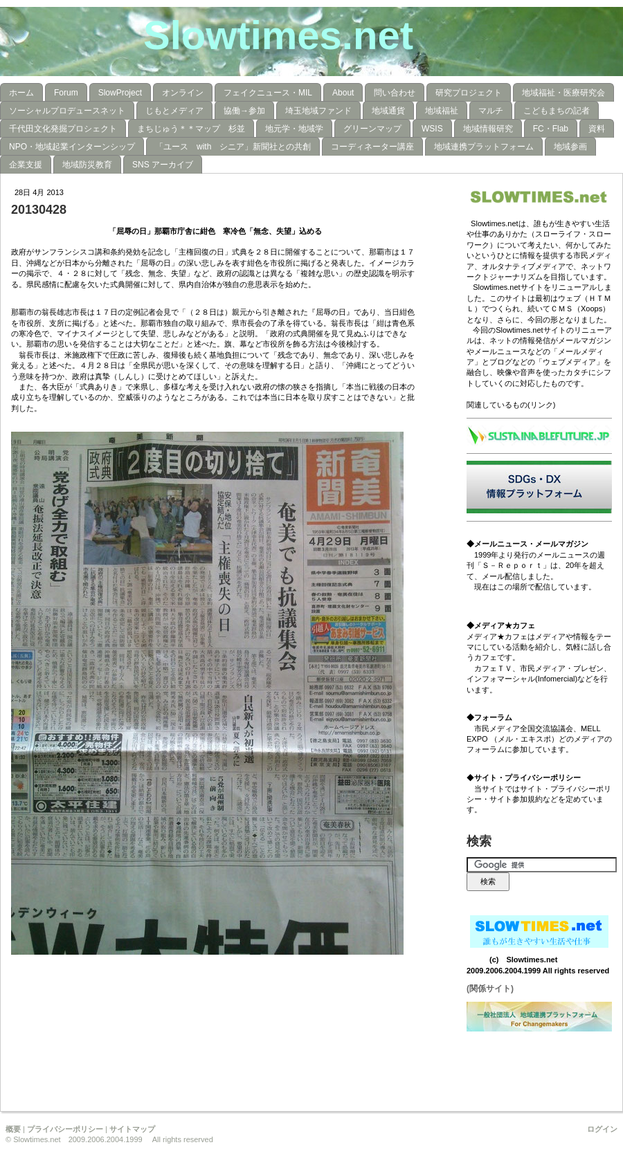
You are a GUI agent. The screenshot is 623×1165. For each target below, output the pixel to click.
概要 (13, 1129)
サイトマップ (132, 1129)
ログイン (602, 1129)
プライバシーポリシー (65, 1129)
